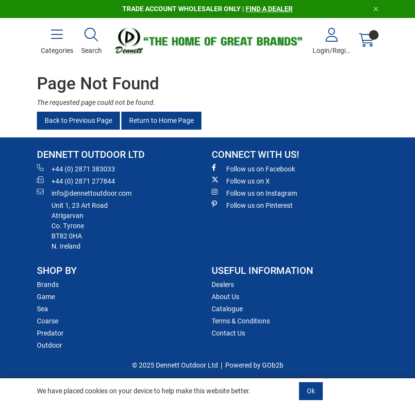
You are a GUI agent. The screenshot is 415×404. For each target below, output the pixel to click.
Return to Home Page (161, 120)
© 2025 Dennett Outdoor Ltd (175, 365)
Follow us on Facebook (253, 168)
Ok (311, 391)
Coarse (47, 321)
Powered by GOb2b (254, 365)
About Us (225, 297)
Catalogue (227, 309)
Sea (42, 309)
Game (46, 297)
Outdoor (49, 345)
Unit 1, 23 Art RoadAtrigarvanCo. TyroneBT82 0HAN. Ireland (79, 226)
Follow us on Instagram (254, 192)
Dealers (223, 284)
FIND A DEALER (269, 9)
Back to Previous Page (78, 120)
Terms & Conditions (241, 321)
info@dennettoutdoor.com (84, 192)
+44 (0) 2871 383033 (76, 168)
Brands (48, 284)
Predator (50, 333)
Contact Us (228, 333)
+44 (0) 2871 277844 (76, 180)
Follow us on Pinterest (252, 205)
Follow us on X (241, 180)
